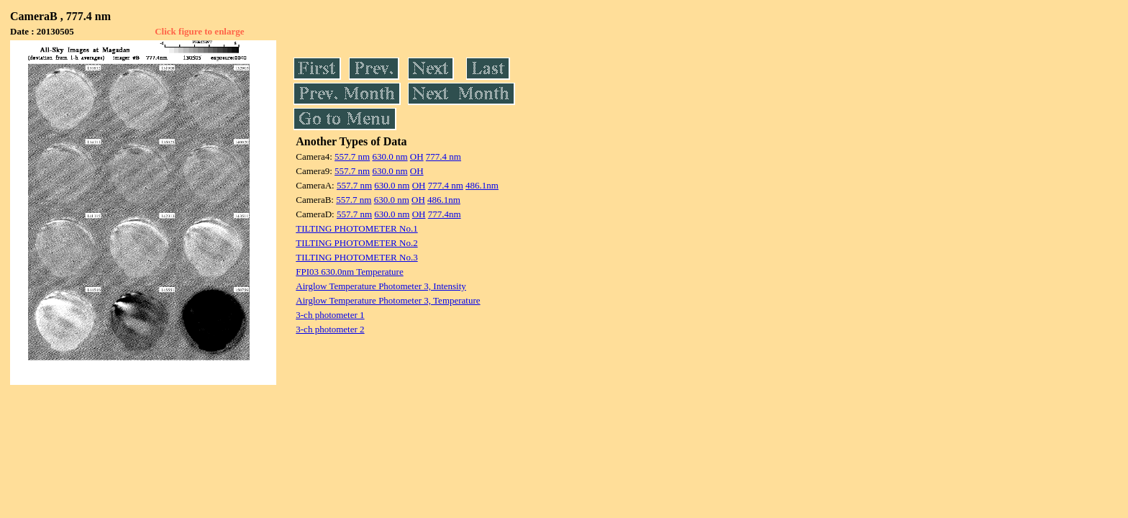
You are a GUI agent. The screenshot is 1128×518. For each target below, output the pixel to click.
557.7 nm (352, 156)
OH (417, 156)
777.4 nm (443, 156)
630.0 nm (389, 156)
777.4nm (444, 214)
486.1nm (482, 185)
